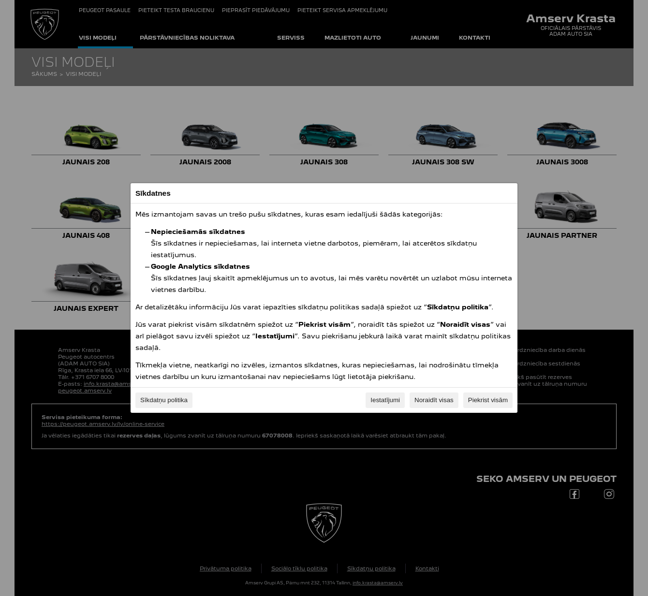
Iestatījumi (385, 400)
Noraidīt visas (434, 400)
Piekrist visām (488, 400)
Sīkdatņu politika (164, 400)
